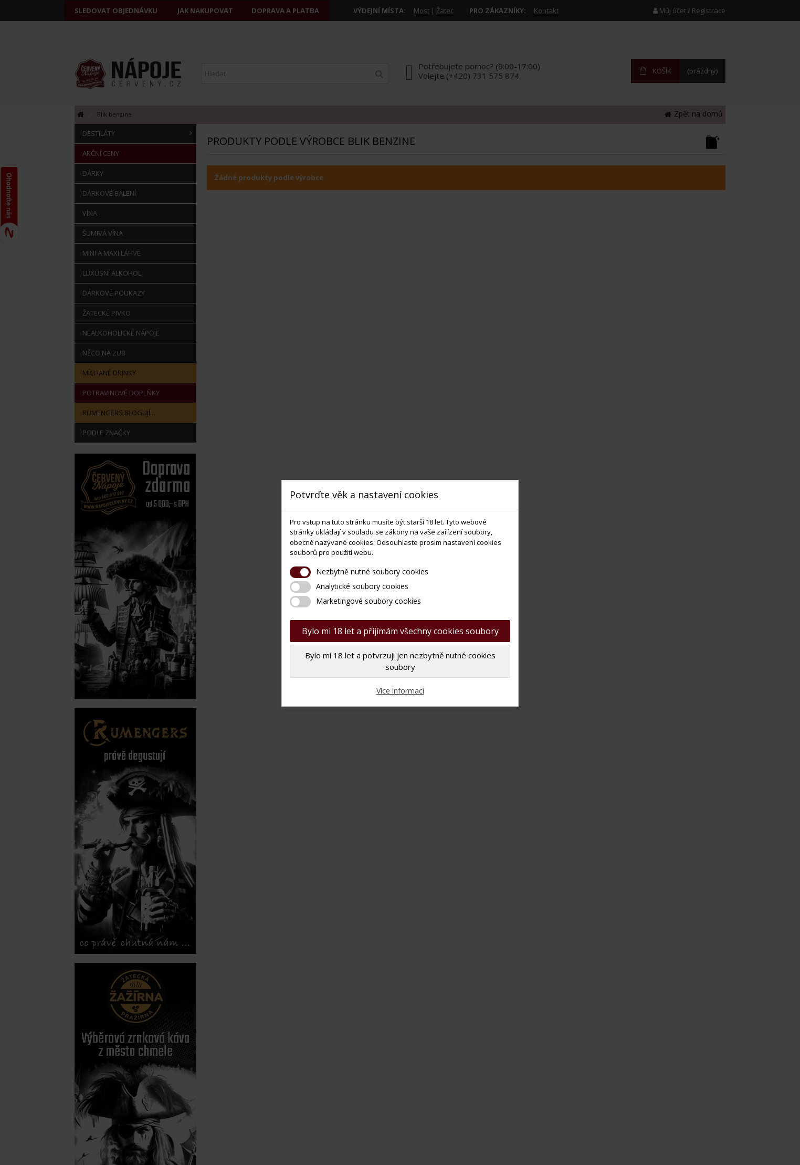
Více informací (400, 691)
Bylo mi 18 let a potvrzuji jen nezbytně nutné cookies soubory (400, 661)
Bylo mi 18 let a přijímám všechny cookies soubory (400, 631)
